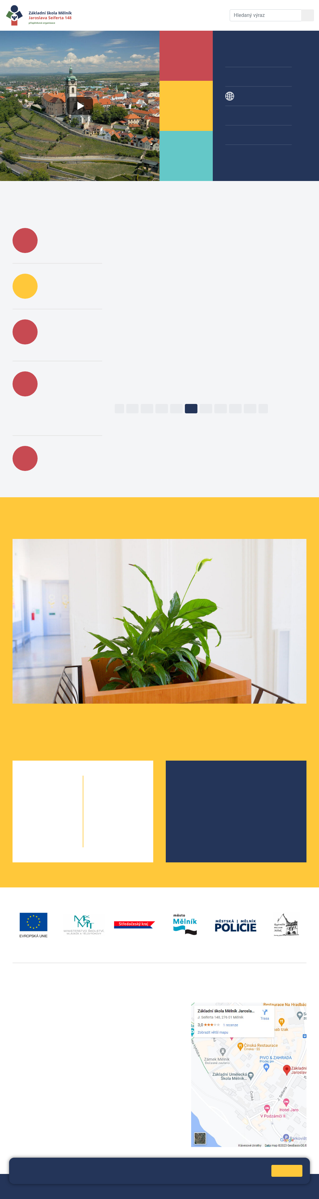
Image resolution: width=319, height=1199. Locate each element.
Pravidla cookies (96, 1176)
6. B (118, 793)
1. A (36, 793)
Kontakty (207, 15)
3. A (36, 818)
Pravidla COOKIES (91, 1190)
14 (162, 408)
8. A (107, 818)
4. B (59, 831)
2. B (59, 806)
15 (176, 408)
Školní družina (250, 57)
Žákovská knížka (253, 154)
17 (206, 408)
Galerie (242, 135)
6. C (129, 793)
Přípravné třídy (251, 76)
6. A (107, 793)
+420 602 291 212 (135, 1013)
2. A (36, 806)
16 (191, 408)
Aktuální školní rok (127, 15)
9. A (107, 831)
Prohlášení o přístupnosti (40, 1190)
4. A (36, 831)
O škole (189, 779)
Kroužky (244, 115)
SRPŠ (187, 819)
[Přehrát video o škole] (80, 106)
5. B (59, 843)
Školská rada (195, 789)
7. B (129, 806)
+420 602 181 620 (33, 1091)
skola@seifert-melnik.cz (142, 1028)
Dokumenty (174, 15)
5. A (36, 843)
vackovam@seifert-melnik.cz (45, 1099)
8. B (129, 818)
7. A (107, 806)
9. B (129, 831)
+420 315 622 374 (135, 1006)
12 (132, 408)
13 (147, 408)
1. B (59, 793)
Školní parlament (200, 809)
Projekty (244, 96)
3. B (59, 818)
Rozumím (286, 1171)
